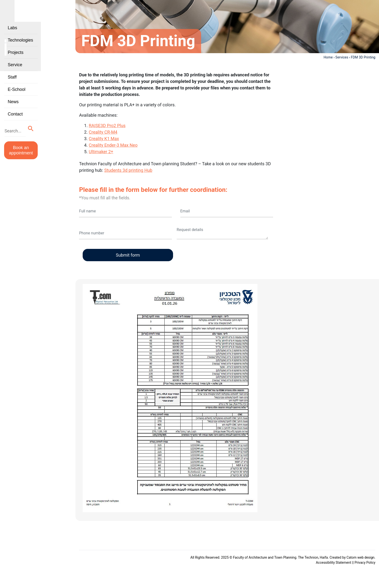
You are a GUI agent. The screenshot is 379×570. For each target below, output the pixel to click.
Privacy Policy (365, 562)
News (13, 110)
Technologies (20, 48)
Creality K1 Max (104, 138)
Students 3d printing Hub (128, 170)
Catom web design (361, 557)
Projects (15, 61)
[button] (58, 136)
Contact (15, 122)
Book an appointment (34, 154)
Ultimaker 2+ (101, 151)
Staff (12, 85)
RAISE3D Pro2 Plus (107, 125)
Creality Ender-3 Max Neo (113, 145)
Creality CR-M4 (103, 132)
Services (341, 57)
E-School (16, 98)
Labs (12, 36)
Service (15, 73)
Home (328, 57)
